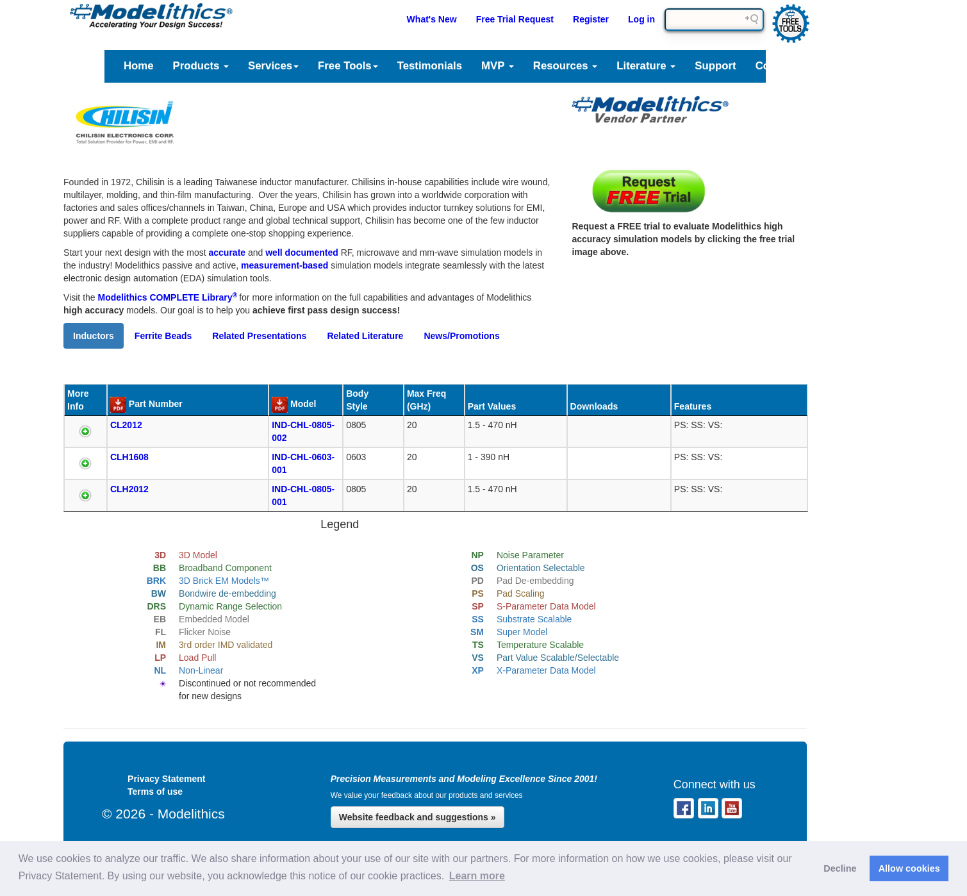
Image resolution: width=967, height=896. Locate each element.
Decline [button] (839, 868)
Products (201, 66)
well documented (301, 252)
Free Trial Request (515, 19)
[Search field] (714, 19)
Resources (565, 66)
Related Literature (365, 336)
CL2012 (126, 425)
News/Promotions (461, 336)
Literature (645, 66)
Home (139, 66)
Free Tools (348, 66)
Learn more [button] (477, 875)
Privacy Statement (166, 779)
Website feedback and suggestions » (417, 817)
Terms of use (155, 791)
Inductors (93, 336)
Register (591, 19)
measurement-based (284, 265)
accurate (227, 252)
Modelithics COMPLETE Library (168, 297)
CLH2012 (129, 489)
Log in (641, 19)
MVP (497, 66)
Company (785, 66)
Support (715, 66)
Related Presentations (259, 336)
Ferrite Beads (163, 336)
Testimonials (429, 66)
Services (273, 66)
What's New (432, 19)
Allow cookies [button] (909, 868)
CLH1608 (129, 457)
